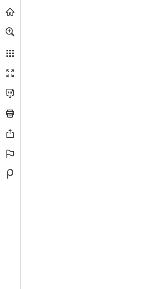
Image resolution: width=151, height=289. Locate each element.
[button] (10, 32)
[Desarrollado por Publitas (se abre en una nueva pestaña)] (10, 174)
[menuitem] (10, 42)
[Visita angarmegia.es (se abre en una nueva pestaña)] (10, 12)
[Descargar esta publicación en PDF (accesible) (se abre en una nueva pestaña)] (10, 93)
